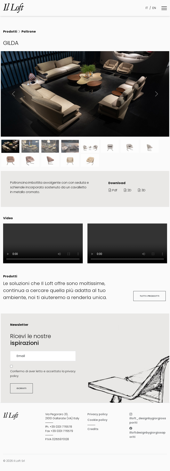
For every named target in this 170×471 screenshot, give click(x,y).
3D (141, 190)
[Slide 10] (50, 160)
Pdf (112, 190)
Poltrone (28, 31)
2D (127, 190)
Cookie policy (97, 420)
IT (147, 8)
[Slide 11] (70, 160)
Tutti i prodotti (149, 295)
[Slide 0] (10, 146)
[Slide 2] (50, 146)
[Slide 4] (90, 146)
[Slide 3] (70, 146)
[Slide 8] (10, 160)
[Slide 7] (150, 146)
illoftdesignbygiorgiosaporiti (147, 432)
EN (154, 8)
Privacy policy (97, 414)
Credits (92, 429)
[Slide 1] (30, 146)
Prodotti (10, 31)
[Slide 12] (90, 160)
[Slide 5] (110, 146)
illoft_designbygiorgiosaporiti (147, 418)
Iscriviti (21, 388)
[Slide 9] (30, 160)
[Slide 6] (130, 146)
